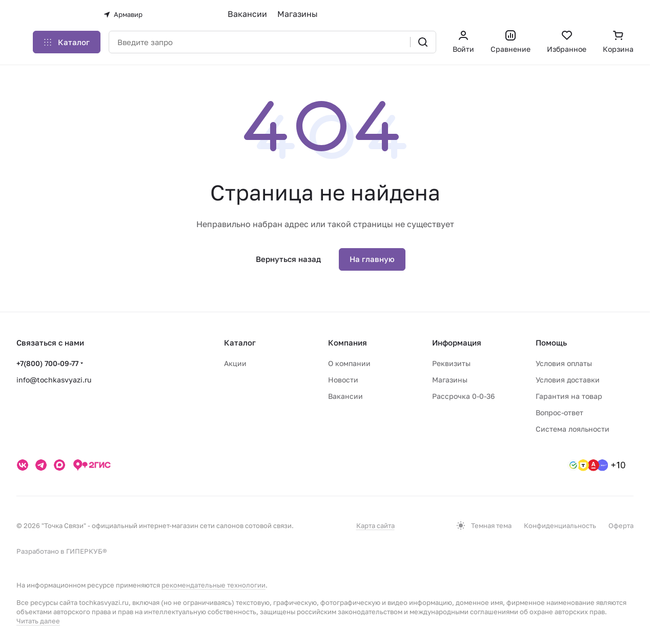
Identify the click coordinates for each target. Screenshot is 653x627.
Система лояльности (572, 428)
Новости (343, 379)
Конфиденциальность (560, 525)
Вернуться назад (288, 259)
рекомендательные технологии (213, 585)
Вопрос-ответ (559, 412)
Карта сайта (375, 525)
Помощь (551, 342)
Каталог (240, 342)
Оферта (621, 525)
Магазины (297, 14)
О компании (349, 363)
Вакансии (247, 14)
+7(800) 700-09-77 (47, 363)
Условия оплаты (564, 363)
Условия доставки (568, 379)
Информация (456, 342)
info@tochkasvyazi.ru (53, 379)
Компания (347, 342)
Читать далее (38, 621)
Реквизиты (451, 363)
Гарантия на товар (569, 396)
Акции (235, 363)
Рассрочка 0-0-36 (463, 396)
